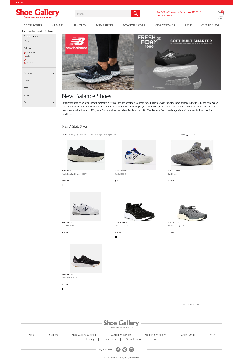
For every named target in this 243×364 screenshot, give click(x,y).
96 (194, 135)
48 (191, 135)
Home (23, 31)
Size (39, 88)
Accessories (33, 25)
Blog (154, 339)
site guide (110, 339)
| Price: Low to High (95, 135)
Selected (27, 48)
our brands (210, 25)
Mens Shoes (31, 31)
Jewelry (80, 25)
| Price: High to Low (109, 135)
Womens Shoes (134, 25)
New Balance (49, 31)
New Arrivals (165, 25)
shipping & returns (156, 335)
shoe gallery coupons (84, 335)
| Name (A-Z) (73, 135)
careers (53, 335)
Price (39, 102)
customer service (121, 335)
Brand (39, 80)
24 (187, 135)
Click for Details (164, 15)
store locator (133, 339)
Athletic (40, 31)
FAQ (212, 335)
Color (39, 95)
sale (188, 25)
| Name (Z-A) (83, 135)
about (31, 335)
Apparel (58, 25)
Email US (20, 2)
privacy (90, 339)
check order (188, 335)
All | (197, 135)
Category (39, 73)
